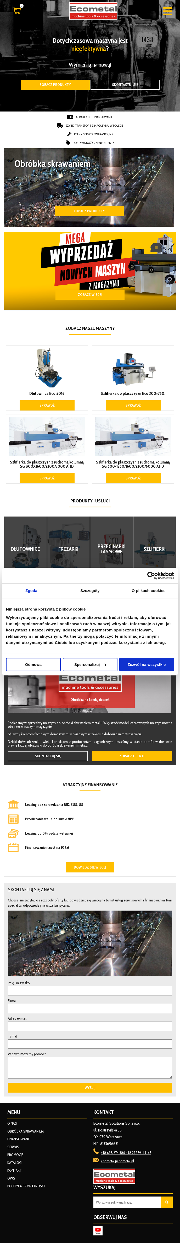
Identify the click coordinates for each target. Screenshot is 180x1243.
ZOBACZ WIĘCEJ (90, 294)
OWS (11, 1178)
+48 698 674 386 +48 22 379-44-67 (126, 1152)
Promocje (15, 1155)
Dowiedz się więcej (90, 867)
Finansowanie (19, 1139)
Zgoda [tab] (31, 590)
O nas (12, 1123)
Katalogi (14, 1162)
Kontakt (14, 1170)
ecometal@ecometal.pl (117, 1161)
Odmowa (33, 664)
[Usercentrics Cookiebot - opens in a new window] (151, 575)
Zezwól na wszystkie (147, 664)
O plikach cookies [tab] (148, 590)
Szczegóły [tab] (89, 590)
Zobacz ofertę (132, 756)
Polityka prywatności (26, 1186)
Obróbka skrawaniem (25, 1131)
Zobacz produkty (55, 84)
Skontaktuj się (125, 84)
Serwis (13, 1147)
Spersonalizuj (90, 664)
